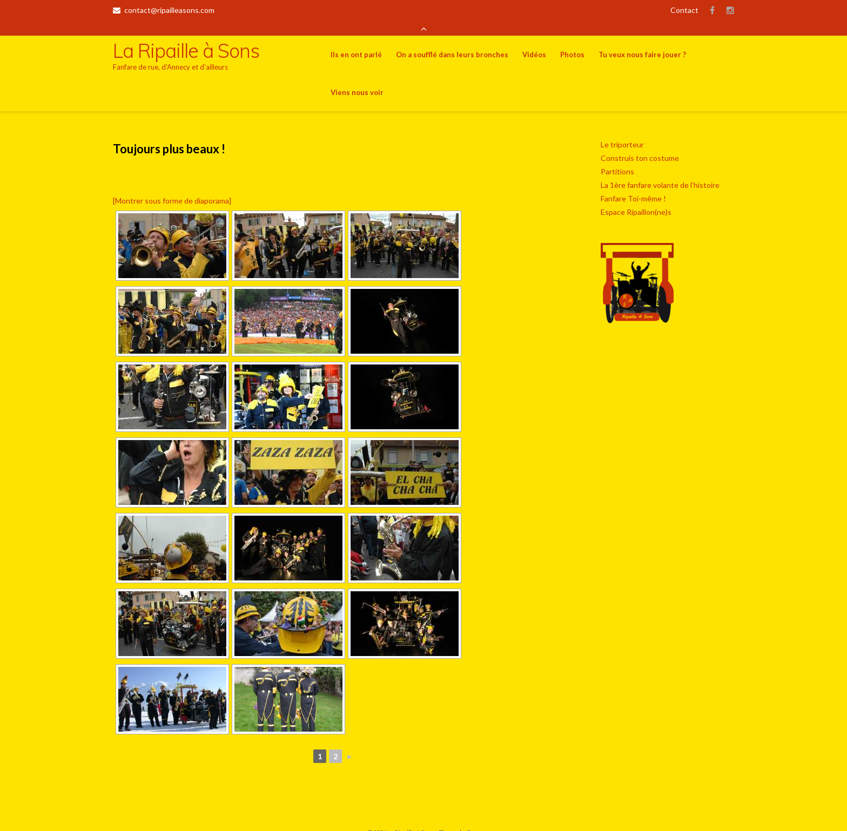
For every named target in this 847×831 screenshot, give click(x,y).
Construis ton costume (640, 142)
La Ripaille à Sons (410, 817)
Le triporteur (622, 129)
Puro (473, 817)
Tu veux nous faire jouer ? (642, 39)
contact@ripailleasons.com (169, 10)
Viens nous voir (357, 77)
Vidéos (534, 39)
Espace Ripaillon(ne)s (636, 196)
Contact (684, 10)
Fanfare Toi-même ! (633, 183)
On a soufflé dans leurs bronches (452, 39)
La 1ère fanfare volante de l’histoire (660, 169)
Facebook (712, 10)
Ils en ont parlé (356, 39)
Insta (730, 10)
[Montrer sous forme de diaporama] (172, 185)
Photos (572, 39)
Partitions (617, 156)
